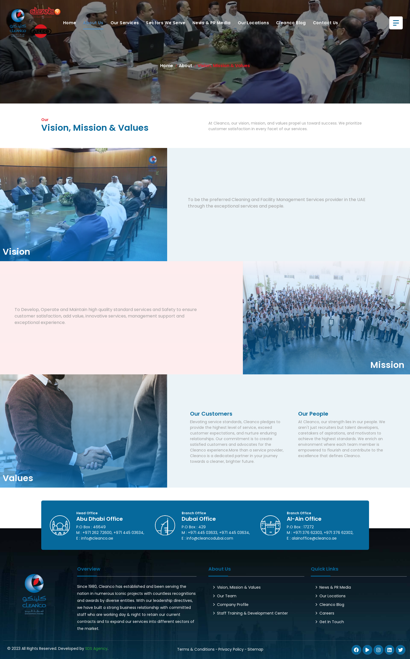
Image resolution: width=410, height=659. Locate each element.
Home (69, 23)
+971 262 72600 (97, 532)
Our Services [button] (125, 23)
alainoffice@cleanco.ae (314, 538)
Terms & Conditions (196, 649)
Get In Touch (331, 622)
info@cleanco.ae (97, 538)
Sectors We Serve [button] (165, 23)
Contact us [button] (325, 23)
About (185, 66)
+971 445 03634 (128, 532)
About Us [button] (93, 23)
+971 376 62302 (338, 532)
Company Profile (233, 604)
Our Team (226, 596)
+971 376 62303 (307, 532)
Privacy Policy (231, 649)
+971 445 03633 (202, 532)
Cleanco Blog (291, 23)
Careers (326, 613)
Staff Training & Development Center (252, 613)
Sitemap (255, 649)
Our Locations (253, 23)
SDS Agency (96, 648)
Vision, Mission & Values (239, 587)
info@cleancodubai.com (210, 538)
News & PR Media (211, 23)
